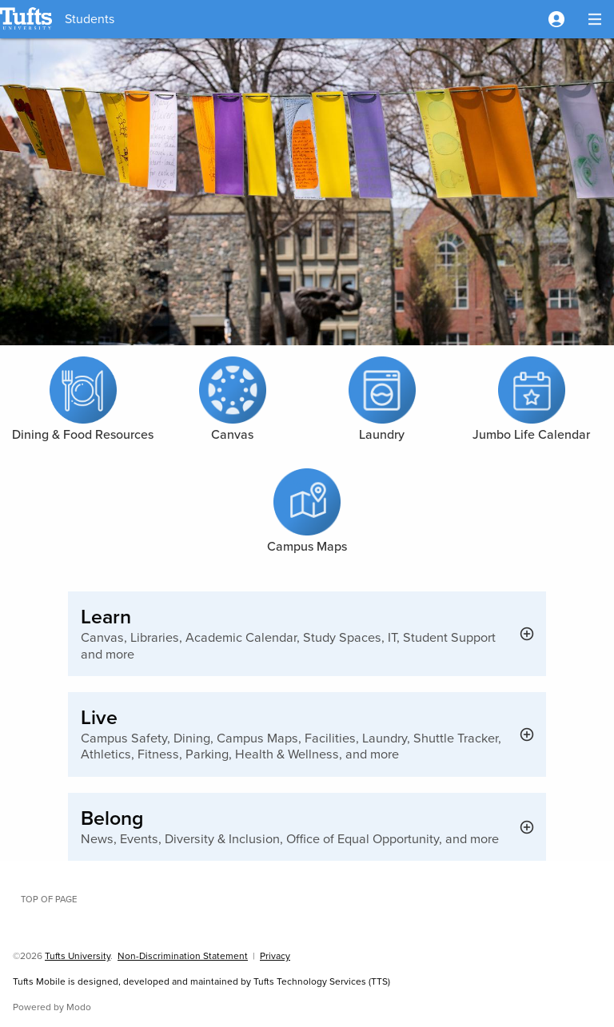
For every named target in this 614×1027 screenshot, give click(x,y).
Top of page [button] (49, 899)
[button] (556, 19)
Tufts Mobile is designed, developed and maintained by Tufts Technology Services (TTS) (201, 981)
